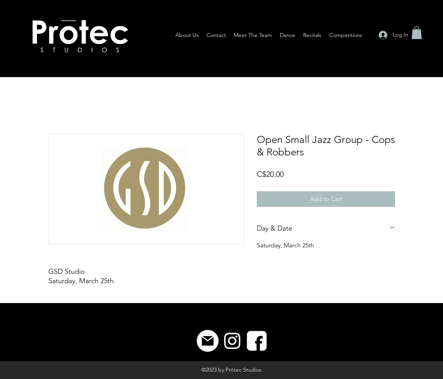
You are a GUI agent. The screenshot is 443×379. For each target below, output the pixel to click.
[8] (257, 341)
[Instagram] (232, 341)
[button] (416, 32)
